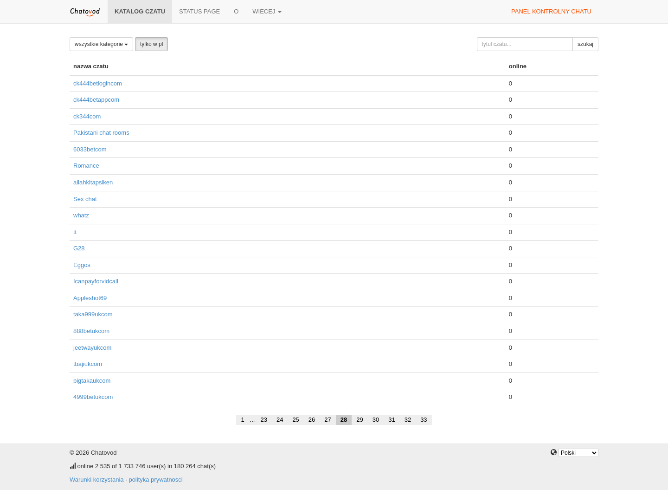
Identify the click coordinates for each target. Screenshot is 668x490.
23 (263, 419)
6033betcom (90, 149)
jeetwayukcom (92, 347)
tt (75, 232)
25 (295, 419)
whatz (81, 215)
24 (279, 419)
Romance (86, 165)
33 (423, 419)
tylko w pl (151, 44)
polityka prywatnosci (155, 479)
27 (327, 419)
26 (311, 419)
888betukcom (91, 330)
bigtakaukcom (91, 380)
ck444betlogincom (97, 83)
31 (391, 419)
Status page (199, 11)
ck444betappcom (96, 99)
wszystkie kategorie (101, 44)
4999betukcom (93, 396)
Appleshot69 (90, 297)
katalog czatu (140, 11)
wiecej (267, 11)
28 (343, 419)
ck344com (87, 116)
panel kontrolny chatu (551, 11)
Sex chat (85, 199)
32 (408, 419)
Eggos (81, 264)
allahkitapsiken (93, 182)
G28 (79, 248)
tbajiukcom (87, 363)
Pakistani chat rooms (101, 132)
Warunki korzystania (97, 479)
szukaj (585, 44)
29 (359, 419)
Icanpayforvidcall (95, 281)
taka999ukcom (93, 314)
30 (376, 419)
